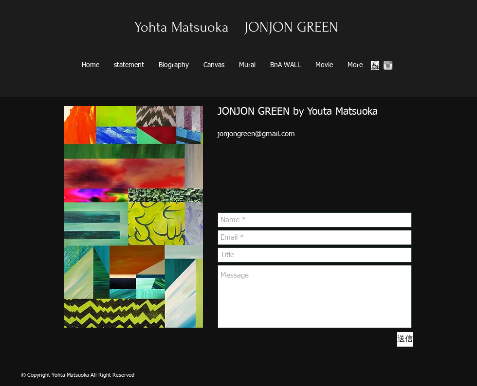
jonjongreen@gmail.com (256, 134)
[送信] (405, 339)
